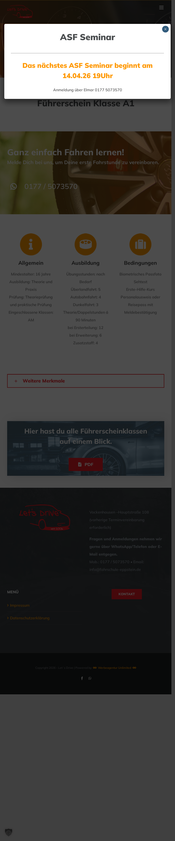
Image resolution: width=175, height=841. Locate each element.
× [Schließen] (165, 29)
